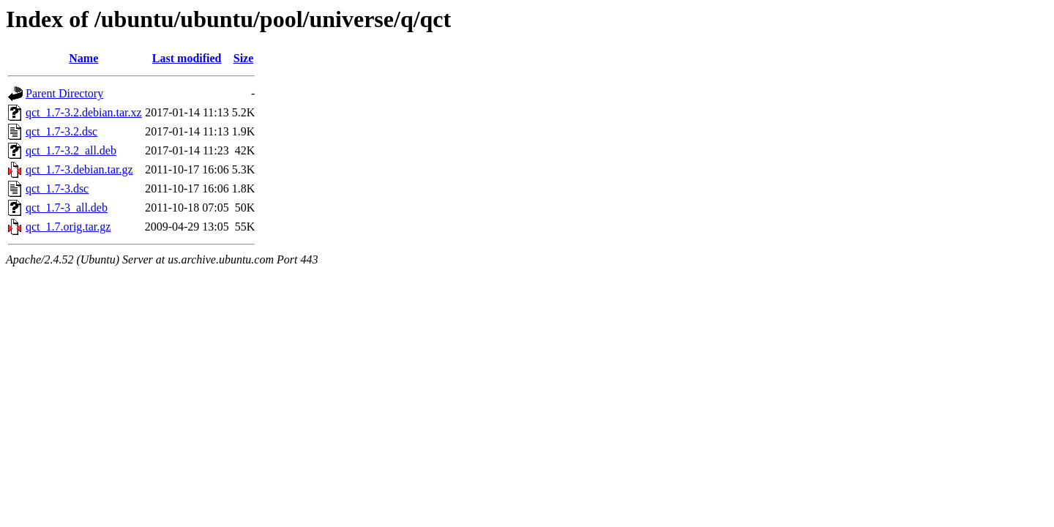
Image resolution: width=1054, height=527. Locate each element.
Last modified (187, 58)
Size (243, 58)
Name (83, 58)
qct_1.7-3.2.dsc (61, 131)
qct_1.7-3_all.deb (67, 207)
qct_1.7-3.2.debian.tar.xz (84, 112)
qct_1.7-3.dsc (57, 188)
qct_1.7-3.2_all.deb (71, 150)
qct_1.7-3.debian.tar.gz (79, 169)
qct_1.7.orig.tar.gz (68, 226)
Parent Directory (64, 93)
